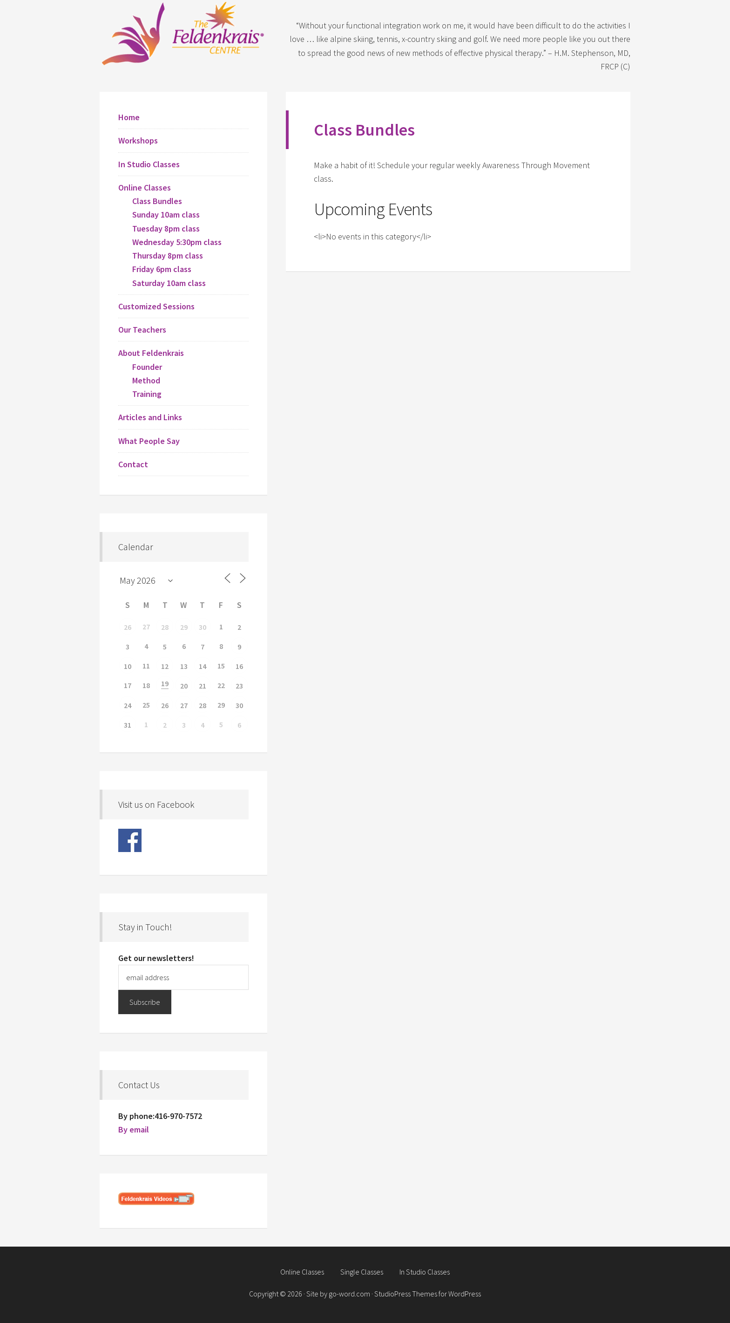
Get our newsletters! (156, 958)
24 (127, 705)
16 (239, 666)
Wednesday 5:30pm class (177, 242)
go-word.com (349, 1293)
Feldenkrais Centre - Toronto (183, 32)
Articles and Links (150, 417)
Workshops (138, 140)
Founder (147, 366)
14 (202, 666)
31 (127, 725)
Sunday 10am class (166, 214)
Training (147, 394)
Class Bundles (157, 201)
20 (184, 685)
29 (184, 627)
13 (184, 666)
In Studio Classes (149, 164)
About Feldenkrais (151, 353)
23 (239, 685)
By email (133, 1129)
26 (127, 627)
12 (165, 666)
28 (165, 627)
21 (202, 685)
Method (146, 380)
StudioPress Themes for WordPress (427, 1293)
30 (202, 627)
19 (165, 683)
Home (129, 117)
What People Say (149, 441)
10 (127, 666)
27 (184, 705)
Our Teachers (142, 329)
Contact (133, 464)
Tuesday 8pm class (166, 228)
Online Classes (144, 187)
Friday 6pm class (161, 269)
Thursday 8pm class (167, 255)
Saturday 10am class (169, 283)
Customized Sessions (156, 306)
